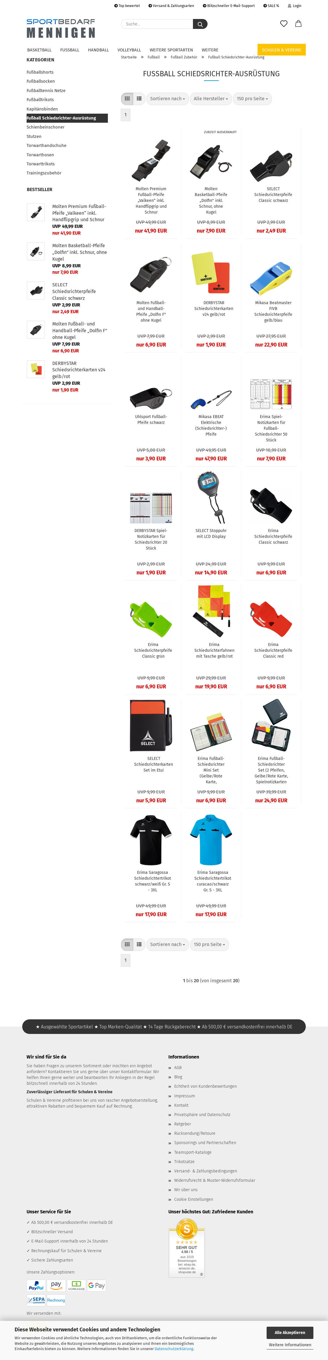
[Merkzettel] (284, 24)
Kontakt (181, 1105)
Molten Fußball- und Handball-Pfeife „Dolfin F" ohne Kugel (151, 311)
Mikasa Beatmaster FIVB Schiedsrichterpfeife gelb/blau (273, 311)
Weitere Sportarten (171, 50)
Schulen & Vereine (281, 50)
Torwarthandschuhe (46, 145)
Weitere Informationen (290, 1344)
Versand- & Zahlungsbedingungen (205, 1171)
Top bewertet (127, 6)
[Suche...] (200, 24)
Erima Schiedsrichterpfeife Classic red (273, 650)
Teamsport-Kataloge (193, 1152)
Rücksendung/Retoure (194, 1133)
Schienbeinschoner (46, 127)
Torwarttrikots (41, 164)
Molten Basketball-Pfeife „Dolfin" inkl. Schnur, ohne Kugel (211, 200)
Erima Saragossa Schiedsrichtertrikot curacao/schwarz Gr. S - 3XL (212, 881)
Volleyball (129, 50)
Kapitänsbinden (42, 109)
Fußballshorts (40, 72)
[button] (298, 24)
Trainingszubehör (44, 173)
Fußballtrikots (40, 99)
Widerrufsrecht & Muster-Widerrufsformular (214, 1180)
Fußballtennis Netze (46, 90)
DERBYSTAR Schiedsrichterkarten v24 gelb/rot (213, 308)
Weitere (210, 50)
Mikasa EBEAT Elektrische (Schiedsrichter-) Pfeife (211, 425)
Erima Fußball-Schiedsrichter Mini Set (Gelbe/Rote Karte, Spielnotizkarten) (211, 770)
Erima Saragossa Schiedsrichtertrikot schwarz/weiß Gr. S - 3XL (152, 881)
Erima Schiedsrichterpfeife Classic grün (153, 650)
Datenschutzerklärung (174, 1349)
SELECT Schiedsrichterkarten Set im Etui (153, 764)
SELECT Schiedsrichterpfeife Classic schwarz (273, 194)
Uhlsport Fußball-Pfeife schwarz (151, 419)
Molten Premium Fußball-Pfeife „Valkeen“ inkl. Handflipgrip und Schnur (151, 200)
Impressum (184, 1096)
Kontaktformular (136, 1071)
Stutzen (34, 136)
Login (294, 6)
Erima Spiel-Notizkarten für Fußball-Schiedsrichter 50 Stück (271, 428)
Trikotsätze (184, 1161)
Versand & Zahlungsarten (171, 6)
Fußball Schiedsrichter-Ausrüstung (61, 118)
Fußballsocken (41, 81)
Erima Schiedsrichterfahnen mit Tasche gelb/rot (214, 650)
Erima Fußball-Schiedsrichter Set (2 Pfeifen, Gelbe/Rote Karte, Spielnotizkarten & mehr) (271, 770)
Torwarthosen (40, 154)
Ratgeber (182, 1124)
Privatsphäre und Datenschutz (202, 1114)
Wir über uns (186, 1189)
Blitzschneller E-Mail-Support (229, 6)
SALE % (271, 6)
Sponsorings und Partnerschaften (205, 1142)
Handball (98, 50)
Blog (178, 1077)
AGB (178, 1067)
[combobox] (167, 99)
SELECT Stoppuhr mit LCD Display (211, 533)
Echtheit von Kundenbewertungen (205, 1086)
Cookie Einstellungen (193, 1199)
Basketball (39, 50)
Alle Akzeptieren (290, 1332)
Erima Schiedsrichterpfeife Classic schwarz (273, 536)
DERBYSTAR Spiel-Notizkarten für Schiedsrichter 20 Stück (151, 539)
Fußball (69, 50)
